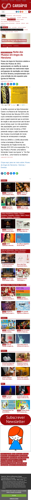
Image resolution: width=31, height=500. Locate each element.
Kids (3, 384)
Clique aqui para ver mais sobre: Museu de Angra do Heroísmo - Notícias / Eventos (15, 164)
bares (27, 23)
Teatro (23, 215)
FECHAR (14, 495)
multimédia (14, 27)
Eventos (4, 180)
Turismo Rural (15, 285)
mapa (10, 27)
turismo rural (13, 17)
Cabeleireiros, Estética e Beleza (17, 459)
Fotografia (11, 215)
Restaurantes (10, 250)
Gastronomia (22, 252)
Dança (27, 215)
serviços (23, 23)
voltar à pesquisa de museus (7, 31)
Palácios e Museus (13, 456)
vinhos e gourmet (5, 17)
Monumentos (23, 456)
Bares (13, 454)
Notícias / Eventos (7, 45)
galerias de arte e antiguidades (7, 23)
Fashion (4, 351)
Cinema (17, 215)
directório (5, 27)
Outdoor (4, 318)
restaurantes (9, 15)
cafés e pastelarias (17, 15)
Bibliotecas (4, 456)
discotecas (3, 25)
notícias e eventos (22, 27)
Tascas (3, 252)
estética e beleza (20, 19)
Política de (14, 498)
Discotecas (19, 454)
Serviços (3, 461)
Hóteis (8, 285)
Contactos (16, 45)
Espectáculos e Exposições (8, 463)
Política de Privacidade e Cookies (14, 476)
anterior (26, 29)
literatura (18, 23)
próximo (16, 31)
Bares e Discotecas (20, 250)
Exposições (17, 217)
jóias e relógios (4, 21)
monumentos (3, 19)
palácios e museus (11, 19)
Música (3, 217)
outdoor (19, 17)
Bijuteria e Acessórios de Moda (17, 465)
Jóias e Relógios (17, 461)
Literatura (10, 217)
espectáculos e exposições (14, 21)
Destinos (23, 285)
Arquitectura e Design (12, 213)
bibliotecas (24, 17)
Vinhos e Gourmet (11, 252)
